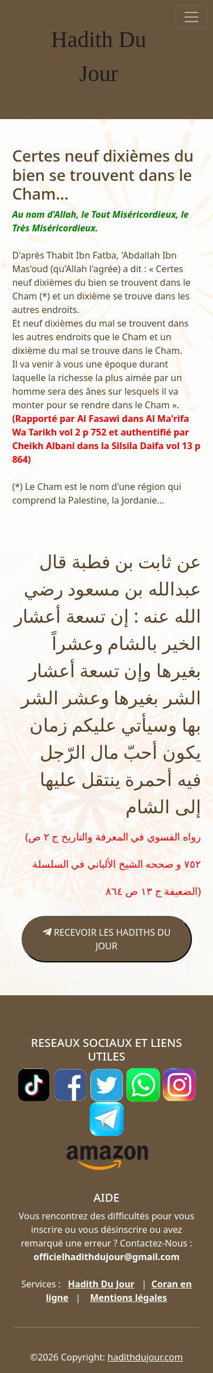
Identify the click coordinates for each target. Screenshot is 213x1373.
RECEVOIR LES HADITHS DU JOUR (107, 939)
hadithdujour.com (145, 1357)
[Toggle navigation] (191, 17)
